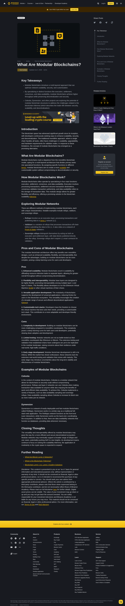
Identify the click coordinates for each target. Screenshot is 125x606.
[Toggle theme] (121, 3)
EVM (31, 288)
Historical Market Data (102, 547)
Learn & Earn (78, 560)
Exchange (56, 537)
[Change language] (117, 3)
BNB (97, 542)
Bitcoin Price (78, 565)
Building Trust (36, 557)
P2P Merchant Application (82, 537)
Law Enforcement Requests (103, 580)
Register (111, 3)
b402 (76, 552)
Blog (34, 559)
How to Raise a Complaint (103, 582)
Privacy (35, 554)
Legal (34, 549)
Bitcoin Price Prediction (81, 573)
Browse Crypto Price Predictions (83, 570)
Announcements (37, 542)
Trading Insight (100, 549)
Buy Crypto (57, 540)
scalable (63, 167)
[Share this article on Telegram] (106, 22)
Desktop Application (38, 571)
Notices (35, 566)
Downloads (36, 569)
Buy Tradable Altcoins (81, 592)
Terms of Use (29, 504)
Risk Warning (44, 504)
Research (56, 569)
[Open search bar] (97, 3)
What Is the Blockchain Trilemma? (38, 461)
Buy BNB (77, 582)
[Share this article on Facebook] (100, 22)
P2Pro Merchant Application (82, 540)
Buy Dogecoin (78, 587)
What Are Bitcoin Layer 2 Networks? (39, 457)
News (34, 544)
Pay (55, 542)
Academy (56, 552)
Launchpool (57, 557)
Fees (97, 568)
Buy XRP (77, 585)
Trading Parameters (101, 575)
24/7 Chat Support (101, 560)
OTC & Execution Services (103, 544)
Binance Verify (100, 573)
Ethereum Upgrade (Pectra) (82, 577)
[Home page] (13, 3)
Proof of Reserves (100, 552)
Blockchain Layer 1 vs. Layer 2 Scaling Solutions (43, 465)
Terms (34, 552)
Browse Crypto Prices (81, 563)
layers (23, 167)
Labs (76, 547)
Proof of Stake (30, 229)
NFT (55, 564)
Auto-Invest (57, 559)
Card (55, 549)
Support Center (100, 563)
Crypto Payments (58, 544)
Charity (56, 571)
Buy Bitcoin (78, 580)
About (34, 537)
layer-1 (43, 221)
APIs (97, 570)
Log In (103, 3)
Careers (35, 540)
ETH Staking (57, 561)
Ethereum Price (79, 568)
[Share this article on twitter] (95, 22)
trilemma (32, 197)
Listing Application (80, 542)
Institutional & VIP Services (82, 544)
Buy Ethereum (79, 590)
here (55, 489)
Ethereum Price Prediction (82, 575)
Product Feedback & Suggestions (105, 565)
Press (34, 547)
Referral (98, 540)
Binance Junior (58, 547)
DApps (24, 303)
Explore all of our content (62, 524)
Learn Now (74, 9)
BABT (55, 566)
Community (36, 561)
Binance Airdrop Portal (102, 577)
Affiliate (98, 537)
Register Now (104, 172)
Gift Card (56, 554)
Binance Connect (79, 549)
